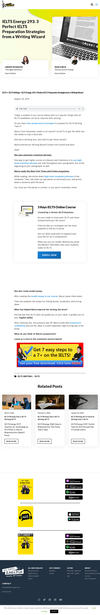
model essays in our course (44, 296)
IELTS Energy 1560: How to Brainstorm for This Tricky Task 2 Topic (49, 427)
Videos (30, 579)
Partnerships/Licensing (92, 573)
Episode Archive (33, 571)
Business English (33, 576)
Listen (70, 568)
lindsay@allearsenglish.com (11, 587)
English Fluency (33, 573)
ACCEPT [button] (54, 611)
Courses (87, 576)
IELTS (4, 92)
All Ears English (35, 568)
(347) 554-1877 (6, 592)
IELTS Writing (14, 92)
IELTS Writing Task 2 (12, 417)
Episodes (52, 571)
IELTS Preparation (90, 579)
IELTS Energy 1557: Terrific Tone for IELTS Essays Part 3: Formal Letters (83, 427)
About (87, 568)
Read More (11, 441)
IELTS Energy (54, 568)
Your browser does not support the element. (50, 109)
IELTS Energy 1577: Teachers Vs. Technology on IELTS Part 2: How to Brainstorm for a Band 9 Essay (16, 429)
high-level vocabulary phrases (58, 176)
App (68, 576)
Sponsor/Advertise (91, 571)
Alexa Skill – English (73, 573)
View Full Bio (10, 73)
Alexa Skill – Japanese (74, 571)
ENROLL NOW (50, 255)
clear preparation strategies (40, 123)
